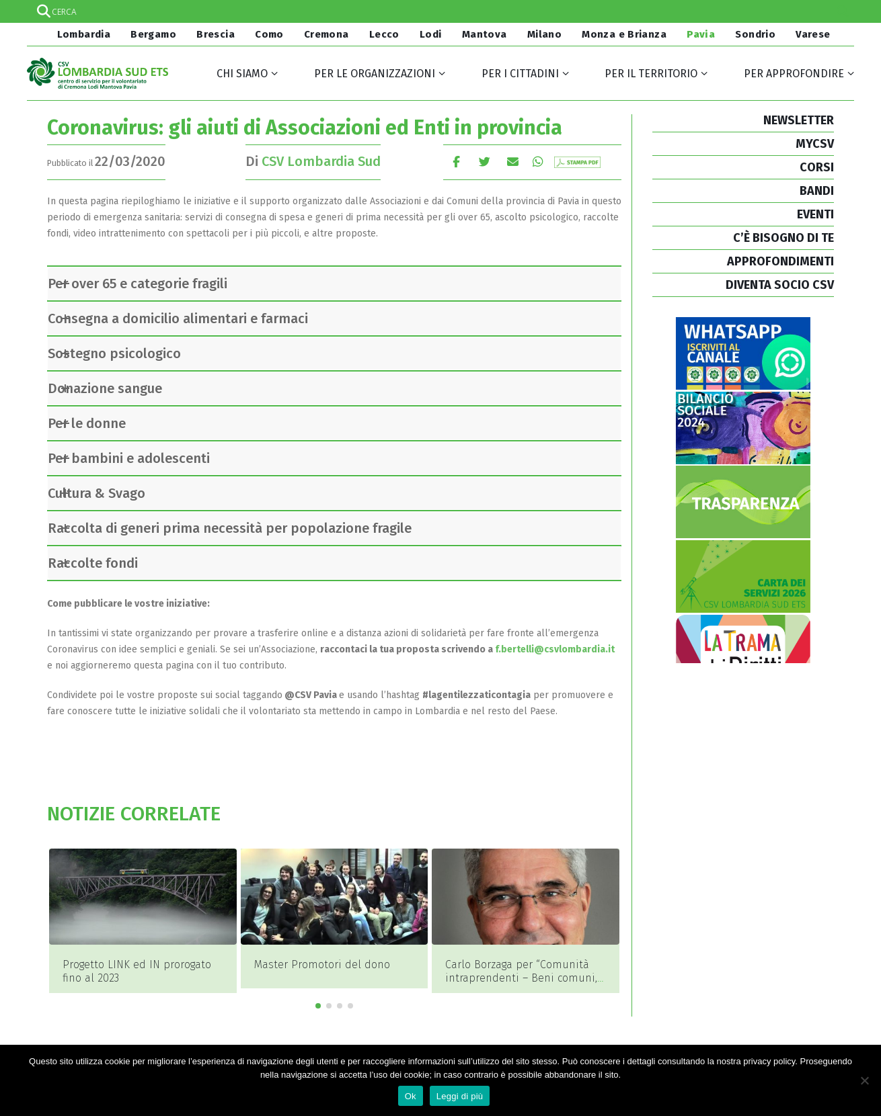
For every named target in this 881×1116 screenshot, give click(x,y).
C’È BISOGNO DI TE (783, 237)
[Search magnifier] (842, 11)
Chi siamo (242, 73)
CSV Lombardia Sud (321, 161)
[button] (318, 990)
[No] (864, 1080)
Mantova (484, 34)
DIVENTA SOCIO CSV (780, 284)
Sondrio (755, 34)
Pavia (701, 34)
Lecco (384, 34)
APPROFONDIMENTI (780, 261)
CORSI (817, 167)
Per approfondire (794, 73)
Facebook (456, 161)
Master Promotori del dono (322, 964)
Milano (544, 34)
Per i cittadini (520, 73)
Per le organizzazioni (374, 73)
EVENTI (815, 214)
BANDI (817, 190)
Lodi (431, 34)
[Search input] (440, 11)
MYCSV (815, 143)
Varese (813, 34)
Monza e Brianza (624, 34)
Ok (410, 1096)
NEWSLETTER (798, 120)
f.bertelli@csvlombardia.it (554, 649)
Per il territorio (651, 73)
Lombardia (82, 34)
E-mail (513, 161)
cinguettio (484, 161)
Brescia (215, 34)
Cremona (326, 34)
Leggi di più (460, 1096)
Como (269, 34)
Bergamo (153, 34)
